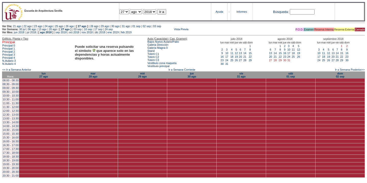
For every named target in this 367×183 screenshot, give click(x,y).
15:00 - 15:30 (11, 133)
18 (231, 56)
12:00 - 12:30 (11, 110)
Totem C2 (153, 56)
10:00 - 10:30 (11, 95)
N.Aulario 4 (9, 63)
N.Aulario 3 (9, 60)
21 (244, 56)
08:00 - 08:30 (11, 80)
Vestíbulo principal (159, 66)
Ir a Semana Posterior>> (350, 69)
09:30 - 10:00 (11, 91)
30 (222, 63)
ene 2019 (113, 32)
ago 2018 (46, 32)
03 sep (157, 26)
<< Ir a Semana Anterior (16, 69)
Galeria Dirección (158, 44)
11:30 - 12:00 (11, 107)
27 (240, 60)
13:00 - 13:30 (11, 118)
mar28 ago (93, 75)
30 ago (115, 26)
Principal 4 (8, 57)
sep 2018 (61, 32)
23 (222, 60)
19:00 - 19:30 (11, 164)
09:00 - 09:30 (11, 87)
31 (226, 63)
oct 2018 (74, 32)
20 (240, 56)
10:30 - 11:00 (11, 99)
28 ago (94, 26)
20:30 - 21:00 (11, 175)
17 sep (98, 29)
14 (244, 53)
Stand (151, 50)
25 (231, 60)
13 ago (42, 29)
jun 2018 (19, 32)
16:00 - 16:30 (11, 141)
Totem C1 (153, 53)
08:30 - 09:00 (11, 84)
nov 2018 (87, 32)
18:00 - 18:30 (11, 156)
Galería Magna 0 (158, 47)
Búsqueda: (281, 12)
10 (226, 53)
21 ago (17, 26)
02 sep (147, 26)
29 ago (105, 26)
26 (236, 60)
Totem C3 (153, 60)
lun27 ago (43, 75)
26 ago (69, 26)
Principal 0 (8, 45)
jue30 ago (192, 75)
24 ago (49, 26)
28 (244, 60)
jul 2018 (31, 32)
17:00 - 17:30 (11, 148)
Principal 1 (8, 48)
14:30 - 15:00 (11, 129)
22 (250, 56)
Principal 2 (8, 51)
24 (226, 60)
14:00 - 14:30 (11, 126)
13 (240, 53)
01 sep (136, 26)
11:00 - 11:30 (11, 103)
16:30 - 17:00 (11, 145)
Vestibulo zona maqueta (162, 63)
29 (250, 60)
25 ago (59, 26)
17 (226, 56)
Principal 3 (8, 54)
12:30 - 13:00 (11, 114)
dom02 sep (340, 75)
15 (250, 53)
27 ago (82, 26)
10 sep (88, 29)
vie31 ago (241, 75)
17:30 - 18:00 (11, 152)
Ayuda (219, 11)
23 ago (38, 26)
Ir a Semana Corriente (181, 69)
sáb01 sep (290, 75)
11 (231, 53)
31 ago (126, 26)
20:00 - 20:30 (11, 171)
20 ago (53, 29)
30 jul (22, 29)
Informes (242, 11)
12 (236, 53)
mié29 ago (142, 75)
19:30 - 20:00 (11, 168)
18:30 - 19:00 (11, 160)
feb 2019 (126, 32)
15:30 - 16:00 (11, 137)
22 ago (27, 26)
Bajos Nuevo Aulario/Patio (163, 41)
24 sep (109, 29)
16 (222, 56)
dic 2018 (100, 32)
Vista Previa (151, 29)
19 (236, 56)
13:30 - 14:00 (11, 122)
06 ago (32, 29)
